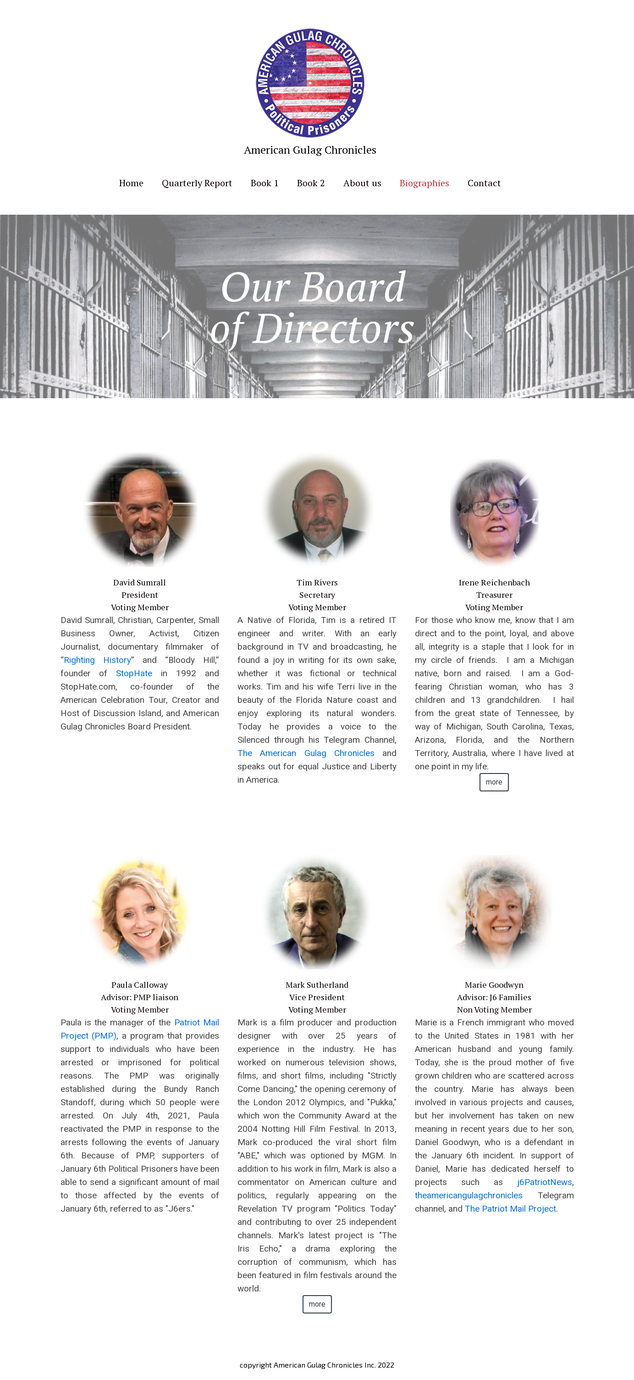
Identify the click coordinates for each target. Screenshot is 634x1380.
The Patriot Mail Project (510, 1208)
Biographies (424, 183)
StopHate (134, 673)
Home (131, 183)
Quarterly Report (197, 183)
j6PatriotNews (544, 1182)
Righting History (97, 660)
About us (362, 183)
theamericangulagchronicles (469, 1195)
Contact (484, 183)
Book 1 (265, 183)
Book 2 (311, 183)
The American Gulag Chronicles (306, 753)
